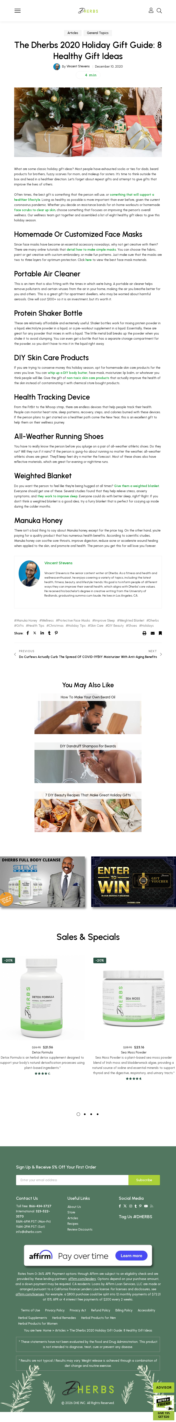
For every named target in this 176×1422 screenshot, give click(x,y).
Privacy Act (78, 1310)
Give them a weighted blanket (136, 486)
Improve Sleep (105, 620)
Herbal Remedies (64, 1318)
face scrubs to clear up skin (34, 210)
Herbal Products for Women (38, 1324)
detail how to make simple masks (91, 250)
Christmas (56, 626)
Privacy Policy (55, 1310)
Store (71, 1212)
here (88, 260)
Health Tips (36, 626)
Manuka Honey (26, 620)
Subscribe (144, 1180)
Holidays (148, 626)
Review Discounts (79, 1229)
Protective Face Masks (74, 620)
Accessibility (146, 1310)
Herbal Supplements (32, 1318)
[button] (88, 75)
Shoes (132, 626)
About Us (74, 1207)
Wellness (48, 620)
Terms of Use (30, 1310)
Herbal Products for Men (98, 1318)
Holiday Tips (77, 626)
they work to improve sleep (57, 496)
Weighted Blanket (131, 620)
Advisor (164, 1387)
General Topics (98, 33)
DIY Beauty (116, 626)
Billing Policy (124, 1310)
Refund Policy (100, 1310)
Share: (18, 633)
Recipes (72, 1224)
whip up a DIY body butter (67, 373)
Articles (72, 33)
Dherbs (154, 620)
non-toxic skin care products (88, 378)
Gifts (20, 626)
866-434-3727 (40, 1206)
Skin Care (96, 626)
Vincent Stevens (78, 66)
